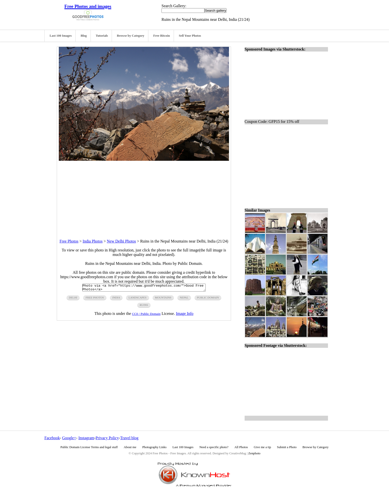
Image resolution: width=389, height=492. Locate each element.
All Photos (241, 447)
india (116, 299)
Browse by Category (130, 35)
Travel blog (129, 438)
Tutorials (102, 35)
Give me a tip (262, 447)
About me (130, 447)
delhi (73, 299)
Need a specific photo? (213, 447)
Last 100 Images (61, 35)
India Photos (92, 241)
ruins (144, 306)
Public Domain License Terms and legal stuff (89, 447)
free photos (95, 299)
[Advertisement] (144, 195)
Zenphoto (254, 453)
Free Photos (69, 241)
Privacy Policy (107, 438)
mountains (163, 299)
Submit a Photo (286, 447)
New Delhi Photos (121, 241)
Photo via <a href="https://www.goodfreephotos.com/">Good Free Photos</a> (144, 288)
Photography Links (154, 447)
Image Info (185, 315)
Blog (84, 35)
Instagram (86, 438)
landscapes (137, 299)
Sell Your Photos (190, 35)
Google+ (69, 438)
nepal (184, 299)
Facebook (52, 438)
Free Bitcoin (161, 35)
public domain (208, 299)
